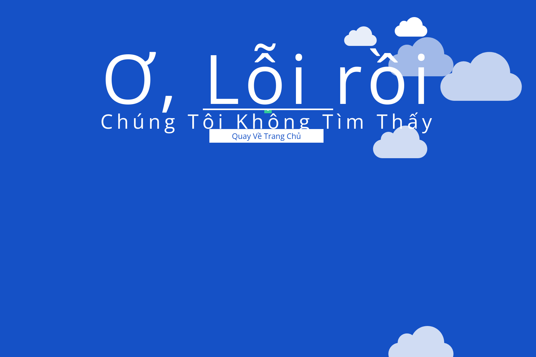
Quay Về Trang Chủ (266, 136)
